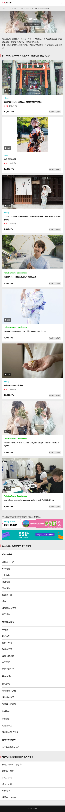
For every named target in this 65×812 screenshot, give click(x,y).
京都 (15, 8)
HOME (4, 8)
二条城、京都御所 (24, 8)
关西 (10, 8)
